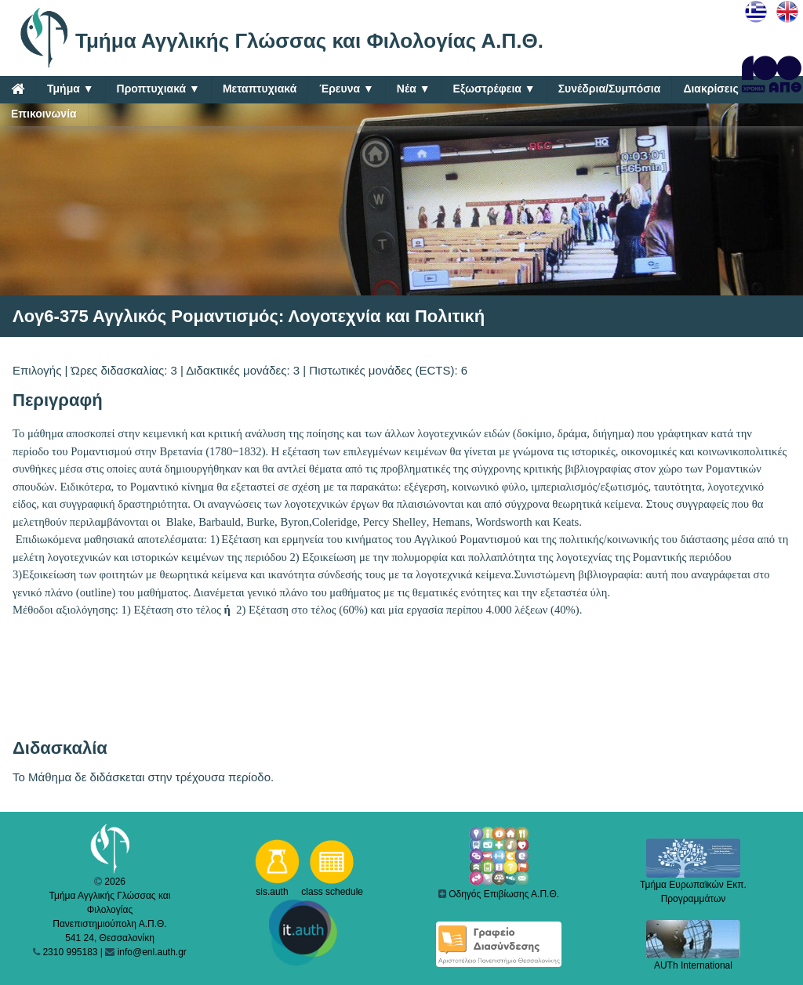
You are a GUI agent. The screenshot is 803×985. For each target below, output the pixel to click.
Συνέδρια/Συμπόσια (609, 88)
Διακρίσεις (710, 88)
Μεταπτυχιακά (259, 88)
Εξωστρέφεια (494, 89)
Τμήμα (70, 89)
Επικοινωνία (44, 113)
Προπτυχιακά (158, 89)
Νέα (414, 89)
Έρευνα (346, 89)
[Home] (17, 88)
